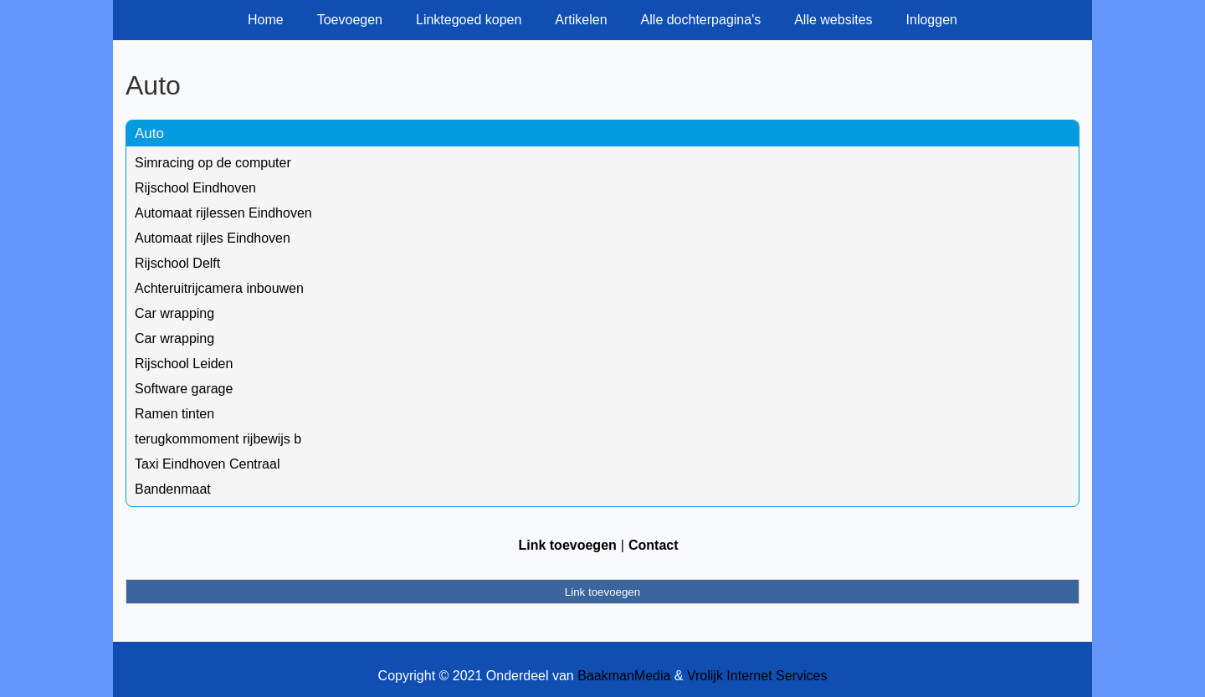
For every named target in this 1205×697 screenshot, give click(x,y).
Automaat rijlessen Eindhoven (223, 213)
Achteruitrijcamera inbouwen (219, 288)
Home (266, 20)
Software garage (184, 389)
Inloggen (931, 20)
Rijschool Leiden (184, 363)
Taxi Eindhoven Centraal (207, 464)
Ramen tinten (174, 414)
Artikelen (581, 20)
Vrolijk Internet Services (757, 676)
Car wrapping (174, 313)
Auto (149, 133)
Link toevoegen (567, 545)
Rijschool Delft (177, 263)
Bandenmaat (173, 489)
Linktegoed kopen (468, 20)
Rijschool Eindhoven (195, 188)
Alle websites (833, 20)
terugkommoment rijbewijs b (218, 439)
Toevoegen (349, 20)
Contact (653, 545)
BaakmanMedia (623, 676)
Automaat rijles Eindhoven (212, 238)
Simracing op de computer (213, 163)
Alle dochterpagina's (701, 20)
